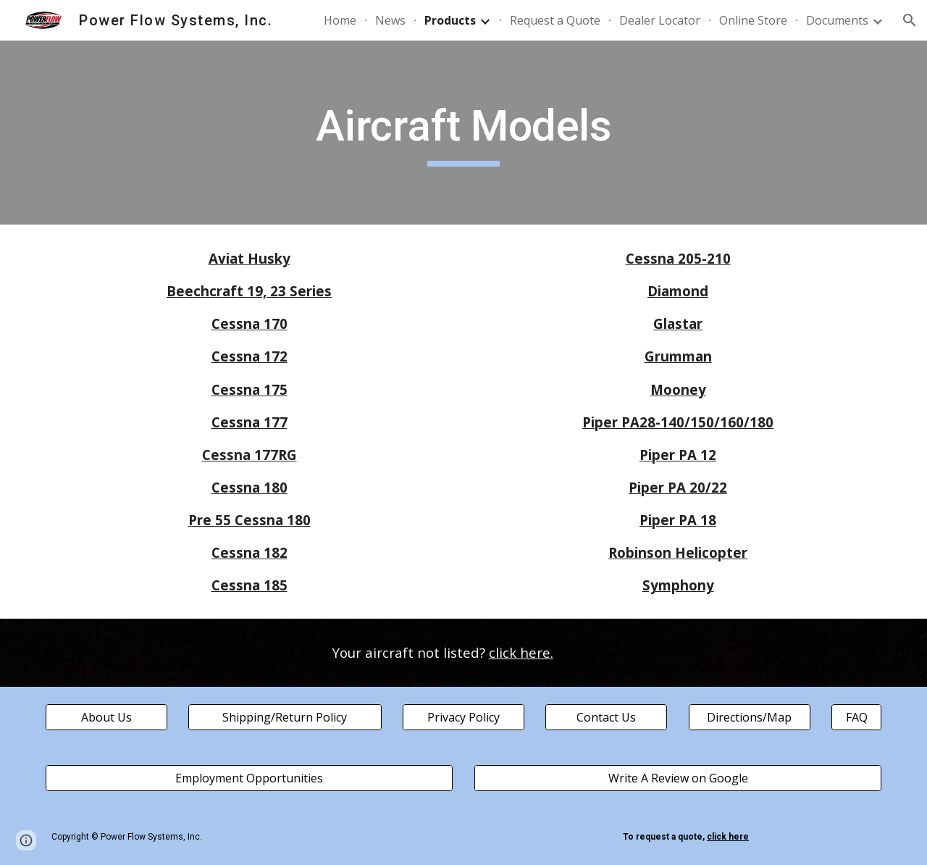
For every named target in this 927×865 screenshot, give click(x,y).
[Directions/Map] (749, 717)
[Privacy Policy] (463, 717)
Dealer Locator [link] (659, 20)
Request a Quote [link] (555, 20)
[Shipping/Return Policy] (284, 717)
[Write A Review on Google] (678, 778)
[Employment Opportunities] (249, 778)
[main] (463, 132)
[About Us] (106, 717)
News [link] (390, 20)
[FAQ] (856, 717)
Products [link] (450, 20)
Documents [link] (837, 20)
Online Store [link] (753, 20)
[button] (909, 20)
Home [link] (340, 20)
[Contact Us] (606, 717)
